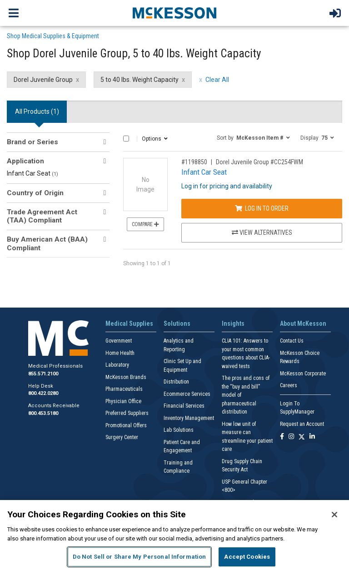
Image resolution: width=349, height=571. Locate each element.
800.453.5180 (43, 413)
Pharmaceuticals (124, 389)
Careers (288, 385)
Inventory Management (189, 418)
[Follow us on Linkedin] (312, 437)
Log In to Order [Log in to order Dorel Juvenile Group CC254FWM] (262, 208)
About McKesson (303, 323)
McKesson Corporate (303, 373)
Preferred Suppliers (127, 413)
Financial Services (184, 406)
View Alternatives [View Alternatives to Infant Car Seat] (262, 232)
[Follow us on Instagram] (291, 437)
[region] (174, 535)
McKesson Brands (125, 377)
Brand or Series (32, 142)
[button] (253, 137)
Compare (145, 224)
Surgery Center (121, 437)
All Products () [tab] (37, 111)
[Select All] (126, 138)
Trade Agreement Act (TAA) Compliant (42, 216)
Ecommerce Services (187, 394)
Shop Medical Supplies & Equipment (53, 36)
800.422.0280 (43, 393)
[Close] (334, 515)
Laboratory (117, 365)
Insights (233, 323)
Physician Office (123, 401)
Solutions (177, 323)
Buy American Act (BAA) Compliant (47, 243)
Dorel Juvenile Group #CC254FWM (259, 162)
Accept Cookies (247, 556)
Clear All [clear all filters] (217, 79)
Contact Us (292, 341)
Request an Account (302, 424)
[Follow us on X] (302, 437)
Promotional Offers (126, 425)
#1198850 (194, 162)
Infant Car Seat (32, 173)
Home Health (120, 353)
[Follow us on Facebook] (282, 437)
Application (25, 161)
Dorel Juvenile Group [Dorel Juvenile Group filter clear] (43, 79)
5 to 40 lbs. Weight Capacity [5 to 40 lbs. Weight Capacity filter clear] (139, 79)
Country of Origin (35, 193)
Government (118, 341)
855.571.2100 (43, 374)
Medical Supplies (129, 323)
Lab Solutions (179, 430)
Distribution (176, 382)
